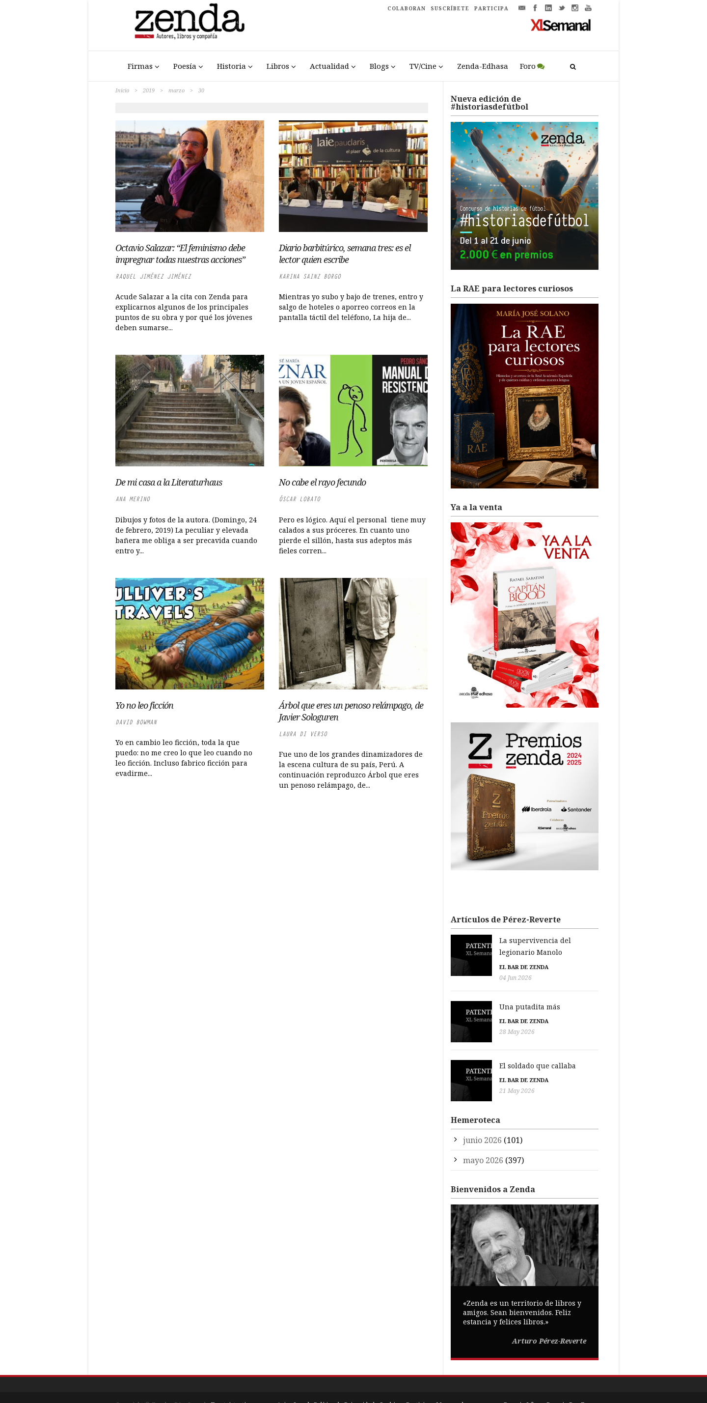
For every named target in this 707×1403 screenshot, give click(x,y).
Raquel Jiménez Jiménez (153, 276)
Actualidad (329, 66)
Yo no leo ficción (144, 705)
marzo (176, 90)
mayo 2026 (483, 1138)
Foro (528, 66)
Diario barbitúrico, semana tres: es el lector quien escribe (344, 253)
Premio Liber (523, 1383)
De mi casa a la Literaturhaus (168, 482)
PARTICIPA (491, 8)
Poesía (184, 66)
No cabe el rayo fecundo (322, 482)
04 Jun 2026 (467, 966)
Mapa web (450, 1383)
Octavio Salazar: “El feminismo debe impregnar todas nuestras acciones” (180, 253)
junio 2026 (482, 1118)
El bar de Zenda (475, 955)
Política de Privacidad (344, 1383)
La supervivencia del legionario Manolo (519, 940)
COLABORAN (406, 8)
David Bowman (136, 722)
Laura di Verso (303, 734)
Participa (419, 1383)
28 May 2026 (468, 1020)
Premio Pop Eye (569, 1383)
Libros (278, 66)
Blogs (379, 66)
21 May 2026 (468, 1074)
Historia (231, 66)
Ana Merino (132, 499)
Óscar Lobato (299, 499)
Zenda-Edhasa (482, 66)
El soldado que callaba (489, 1049)
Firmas (140, 66)
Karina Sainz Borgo (310, 276)
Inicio (122, 90)
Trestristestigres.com (241, 1383)
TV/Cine (422, 66)
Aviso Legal (293, 1383)
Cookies (390, 1383)
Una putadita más (481, 995)
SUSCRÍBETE (450, 8)
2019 (149, 90)
